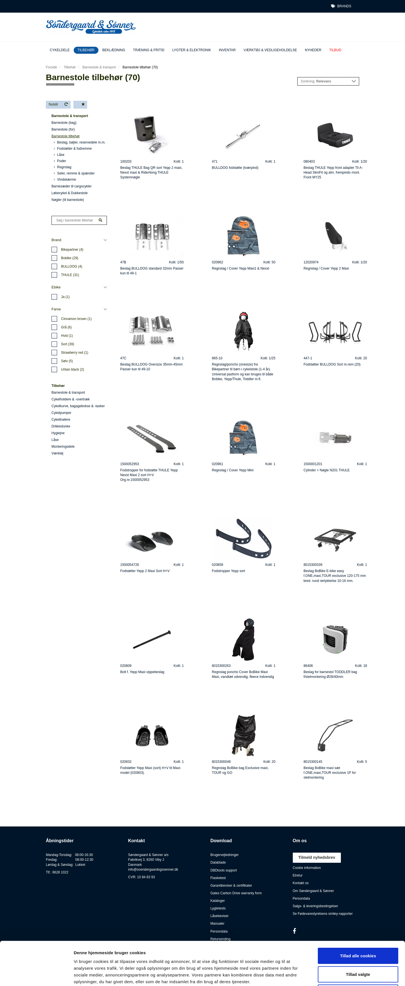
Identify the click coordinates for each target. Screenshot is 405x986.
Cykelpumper (61, 413)
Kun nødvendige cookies (358, 949)
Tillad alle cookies (358, 912)
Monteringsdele (63, 447)
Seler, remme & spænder (74, 173)
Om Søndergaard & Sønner (313, 891)
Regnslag (62, 167)
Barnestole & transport (99, 67)
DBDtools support (223, 870)
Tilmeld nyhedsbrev (316, 857)
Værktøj (57, 453)
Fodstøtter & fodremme (73, 149)
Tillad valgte (358, 930)
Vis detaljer (292, 974)
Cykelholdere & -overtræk (70, 399)
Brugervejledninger (224, 855)
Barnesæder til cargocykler (71, 186)
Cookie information (307, 868)
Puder (60, 161)
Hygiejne (58, 433)
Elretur (298, 875)
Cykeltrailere (60, 420)
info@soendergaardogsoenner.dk (153, 869)
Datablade (218, 862)
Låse (59, 155)
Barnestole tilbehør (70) (140, 67)
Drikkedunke (60, 426)
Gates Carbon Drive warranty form (236, 893)
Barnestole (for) (63, 129)
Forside (51, 67)
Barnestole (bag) (63, 123)
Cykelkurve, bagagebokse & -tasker (78, 406)
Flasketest (218, 878)
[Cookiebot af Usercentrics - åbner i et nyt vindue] (36, 975)
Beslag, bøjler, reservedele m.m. (79, 142)
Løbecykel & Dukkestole (69, 193)
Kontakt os (301, 883)
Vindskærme (65, 179)
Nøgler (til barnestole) (67, 200)
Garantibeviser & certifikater (231, 886)
